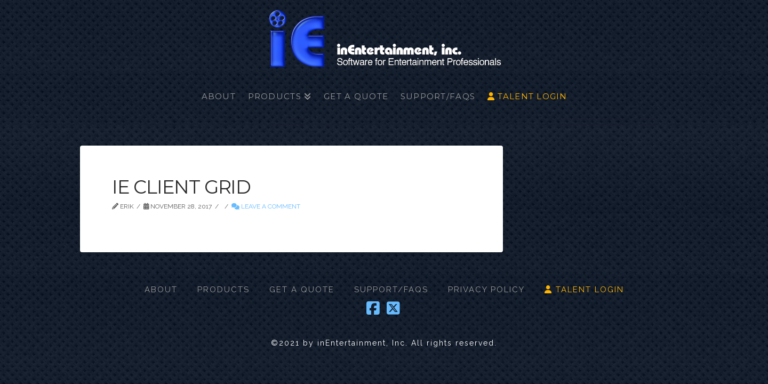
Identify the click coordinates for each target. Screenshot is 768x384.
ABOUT (161, 289)
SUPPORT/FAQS (391, 289)
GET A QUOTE (301, 289)
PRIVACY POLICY (486, 289)
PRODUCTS (223, 289)
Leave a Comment (265, 206)
